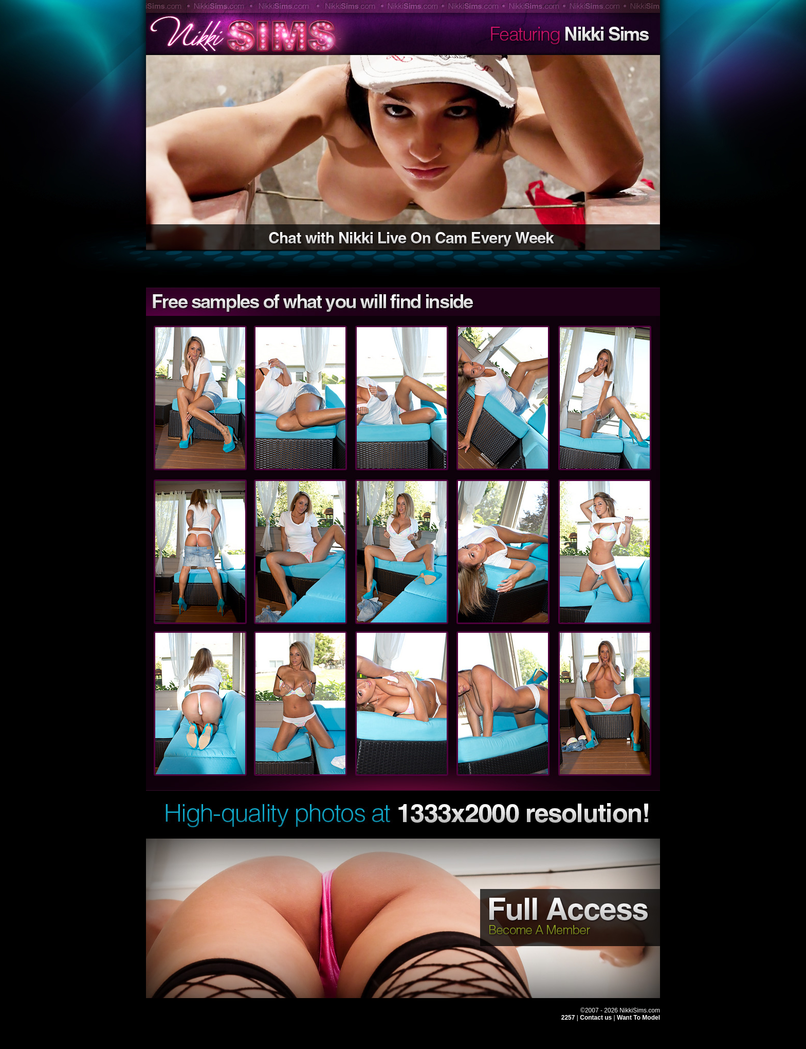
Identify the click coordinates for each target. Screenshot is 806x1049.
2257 (568, 1017)
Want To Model (638, 1017)
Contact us (596, 1017)
